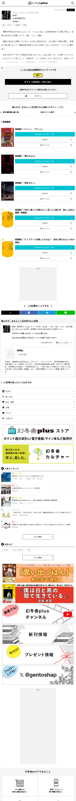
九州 (24, 25)
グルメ (10, 25)
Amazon (45, 139)
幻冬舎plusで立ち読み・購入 (44, 134)
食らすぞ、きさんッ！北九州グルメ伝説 (25, 12)
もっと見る (38, 537)
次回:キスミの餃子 (47, 112)
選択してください (62, 343)
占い (29, 550)
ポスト (70, 10)
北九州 (18, 25)
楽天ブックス (45, 145)
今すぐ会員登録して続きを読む (38, 82)
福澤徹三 (20, 350)
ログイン (38, 96)
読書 (7, 407)
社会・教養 (10, 402)
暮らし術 (8, 397)
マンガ (8, 413)
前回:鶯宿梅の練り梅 (11, 112)
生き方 (8, 391)
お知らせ (9, 418)
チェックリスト (18, 550)
